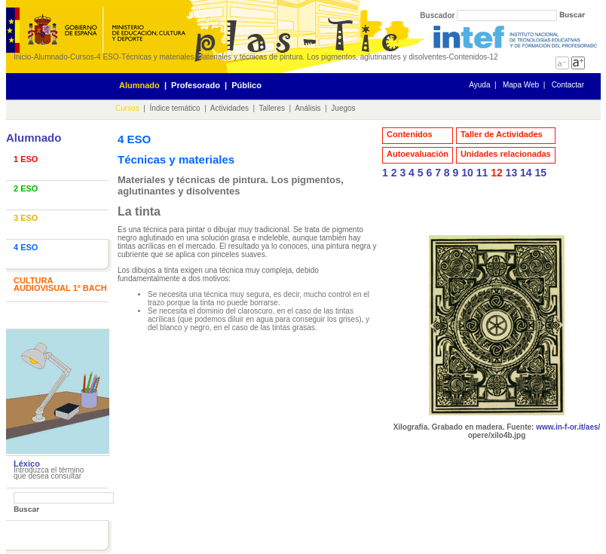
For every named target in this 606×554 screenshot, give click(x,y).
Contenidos (410, 134)
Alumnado (51, 57)
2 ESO (26, 188)
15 (541, 173)
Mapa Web (521, 85)
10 (467, 173)
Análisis (307, 108)
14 (526, 173)
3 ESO (26, 217)
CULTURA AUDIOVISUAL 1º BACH (60, 284)
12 (497, 173)
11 (482, 173)
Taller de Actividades (502, 134)
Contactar (568, 85)
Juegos (343, 108)
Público (246, 85)
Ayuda (479, 85)
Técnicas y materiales (157, 57)
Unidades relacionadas (506, 153)
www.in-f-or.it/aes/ (568, 427)
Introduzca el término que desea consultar (49, 473)
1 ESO (26, 159)
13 (512, 173)
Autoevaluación (417, 153)
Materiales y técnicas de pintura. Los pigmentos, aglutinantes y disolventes (321, 57)
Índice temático (174, 108)
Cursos (82, 57)
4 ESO (107, 57)
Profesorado (195, 85)
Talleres (272, 108)
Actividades (229, 108)
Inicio (22, 57)
